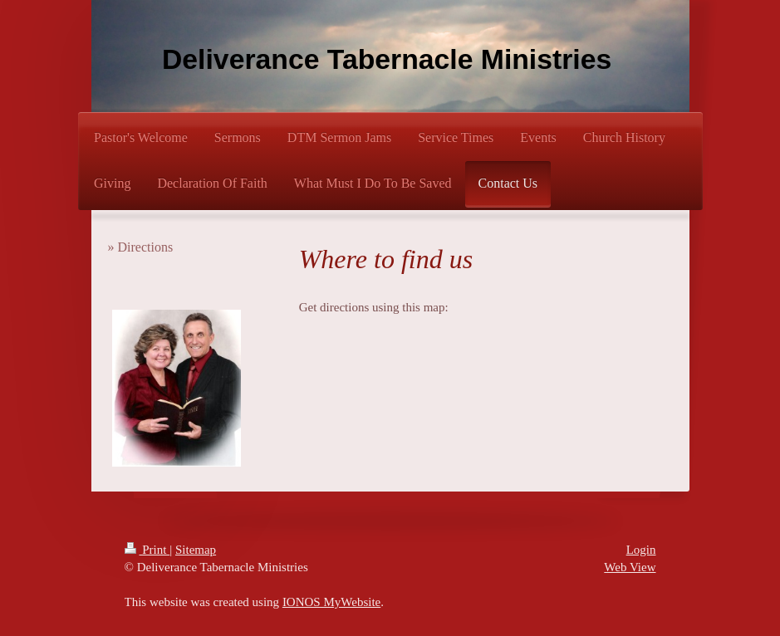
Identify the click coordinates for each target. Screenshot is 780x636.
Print (147, 549)
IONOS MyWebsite (331, 602)
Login (641, 549)
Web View (629, 567)
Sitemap (195, 549)
